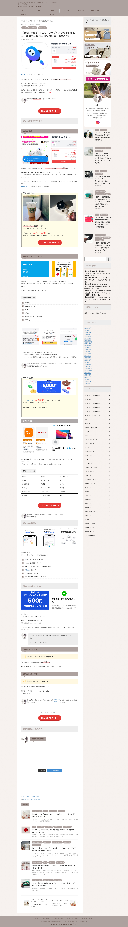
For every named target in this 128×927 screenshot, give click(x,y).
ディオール (88, 452)
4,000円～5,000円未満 (91, 400)
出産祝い (87, 480)
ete (86, 408)
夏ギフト (87, 484)
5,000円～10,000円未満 (91, 404)
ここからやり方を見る (49, 241)
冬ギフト (87, 476)
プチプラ (87, 464)
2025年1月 (87, 352)
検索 (108, 244)
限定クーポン (24, 14)
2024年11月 (87, 357)
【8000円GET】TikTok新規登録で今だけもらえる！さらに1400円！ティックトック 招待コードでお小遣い (97, 280)
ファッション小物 (90, 456)
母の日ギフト (89, 496)
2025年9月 (87, 335)
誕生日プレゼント (90, 516)
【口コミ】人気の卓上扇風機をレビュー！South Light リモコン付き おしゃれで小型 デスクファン (97, 259)
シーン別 (66, 11)
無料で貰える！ (95, 11)
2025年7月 (87, 340)
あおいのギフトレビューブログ (30, 6)
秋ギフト (87, 504)
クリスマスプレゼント (91, 428)
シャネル (87, 436)
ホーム (24, 11)
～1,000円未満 (89, 524)
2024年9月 (87, 361)
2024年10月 (87, 359)
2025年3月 (87, 348)
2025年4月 (87, 346)
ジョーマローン (89, 444)
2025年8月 (87, 337)
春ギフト (87, 492)
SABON (87, 412)
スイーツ (87, 448)
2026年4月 (87, 320)
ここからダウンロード (50, 110)
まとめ (38, 14)
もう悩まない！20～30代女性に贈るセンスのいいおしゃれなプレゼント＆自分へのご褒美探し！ (64, 918)
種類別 (52, 11)
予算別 (38, 11)
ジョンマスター (89, 440)
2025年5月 (87, 344)
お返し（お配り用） (91, 416)
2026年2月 (87, 325)
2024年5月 (87, 369)
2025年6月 (87, 342)
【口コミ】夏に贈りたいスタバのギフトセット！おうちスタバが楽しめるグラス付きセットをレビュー (97, 273)
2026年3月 (87, 323)
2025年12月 (87, 329)
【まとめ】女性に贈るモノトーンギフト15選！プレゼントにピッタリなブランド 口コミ (103, 174)
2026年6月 (87, 316)
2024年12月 (87, 355)
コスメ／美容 (89, 432)
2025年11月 (87, 331)
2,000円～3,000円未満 (91, 392)
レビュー (29, 796)
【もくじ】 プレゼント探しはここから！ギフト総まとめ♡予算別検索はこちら (103, 135)
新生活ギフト (89, 488)
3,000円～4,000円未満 (91, 396)
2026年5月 (87, 318)
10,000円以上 (89, 388)
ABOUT (52, 14)
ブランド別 (81, 11)
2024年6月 (87, 367)
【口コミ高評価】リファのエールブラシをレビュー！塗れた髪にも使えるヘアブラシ (103, 233)
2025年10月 (87, 333)
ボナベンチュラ (89, 472)
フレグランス (89, 460)
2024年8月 (87, 363)
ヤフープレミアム (28, 399)
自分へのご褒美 (31, 794)
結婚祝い (87, 508)
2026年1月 (87, 327)
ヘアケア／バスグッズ (91, 468)
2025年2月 (87, 350)
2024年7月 (87, 365)
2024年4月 (87, 372)
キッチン (87, 424)
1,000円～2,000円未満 (91, 384)
